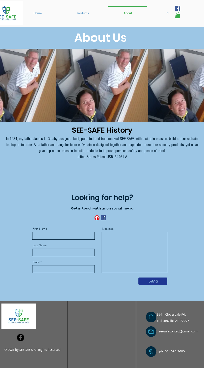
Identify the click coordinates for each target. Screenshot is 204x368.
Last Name (40, 245)
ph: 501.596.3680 (172, 351)
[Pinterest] (97, 217)
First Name (40, 228)
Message (108, 228)
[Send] (152, 281)
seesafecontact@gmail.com (178, 331)
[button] (82, 11)
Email (36, 261)
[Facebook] (177, 8)
